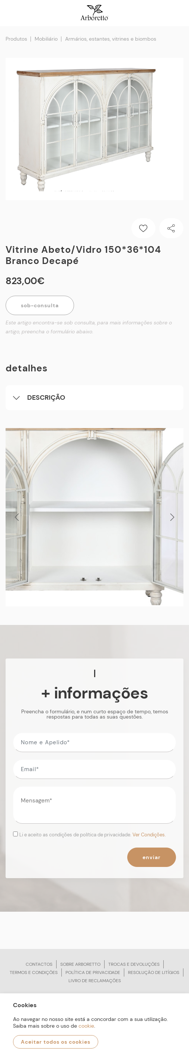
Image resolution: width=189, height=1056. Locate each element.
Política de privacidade (92, 972)
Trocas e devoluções (134, 964)
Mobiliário (46, 38)
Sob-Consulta (40, 305)
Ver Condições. (149, 835)
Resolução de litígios (153, 972)
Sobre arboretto (80, 964)
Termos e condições (34, 972)
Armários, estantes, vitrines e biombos (110, 38)
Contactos (39, 964)
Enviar (151, 857)
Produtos (16, 38)
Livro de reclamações (94, 981)
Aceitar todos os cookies (55, 1041)
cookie (86, 1025)
